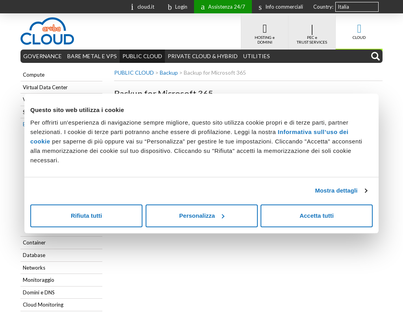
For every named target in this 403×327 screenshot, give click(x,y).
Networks (34, 268)
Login (175, 6)
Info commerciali (279, 6)
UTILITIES (256, 56)
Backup (169, 72)
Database (34, 255)
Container (34, 242)
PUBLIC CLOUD (142, 56)
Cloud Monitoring (43, 304)
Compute (33, 75)
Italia (343, 7)
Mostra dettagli (336, 190)
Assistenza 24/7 (221, 6)
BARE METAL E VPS (92, 56)
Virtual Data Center (45, 87)
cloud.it (141, 6)
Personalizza (201, 215)
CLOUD (359, 27)
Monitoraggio (38, 280)
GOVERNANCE (42, 56)
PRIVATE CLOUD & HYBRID (203, 56)
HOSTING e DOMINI (264, 29)
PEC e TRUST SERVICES (311, 29)
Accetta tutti (316, 215)
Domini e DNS (39, 292)
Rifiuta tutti (86, 215)
